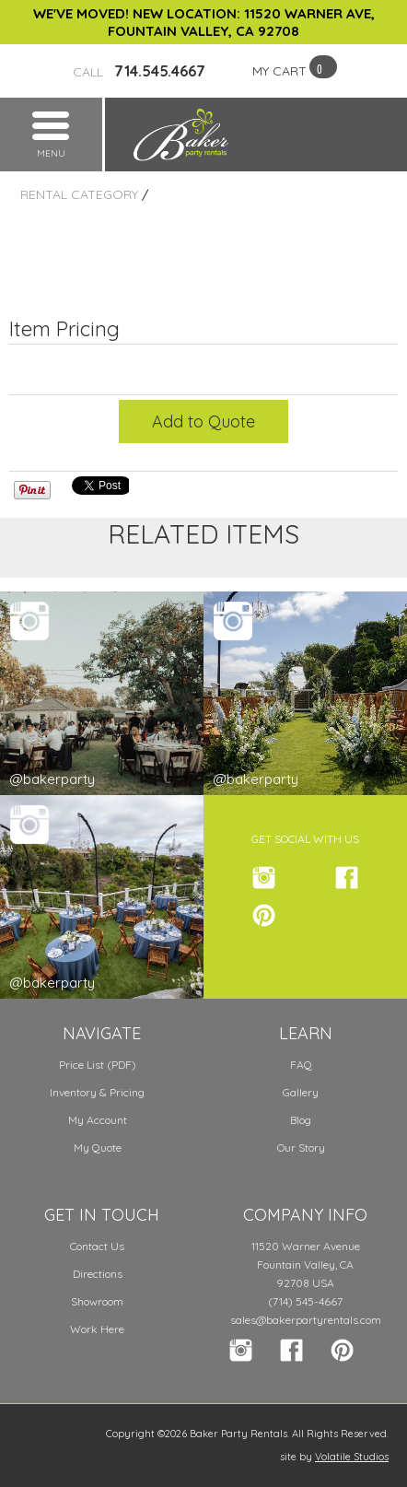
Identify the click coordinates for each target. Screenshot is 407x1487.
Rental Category (79, 194)
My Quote (98, 1147)
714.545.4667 (139, 71)
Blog (300, 1120)
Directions (97, 1274)
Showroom (97, 1301)
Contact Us (97, 1246)
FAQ (301, 1064)
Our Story (301, 1147)
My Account (97, 1120)
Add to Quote (203, 421)
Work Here (97, 1329)
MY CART (279, 71)
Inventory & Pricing (97, 1092)
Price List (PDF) (97, 1064)
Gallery (301, 1092)
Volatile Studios (352, 1456)
